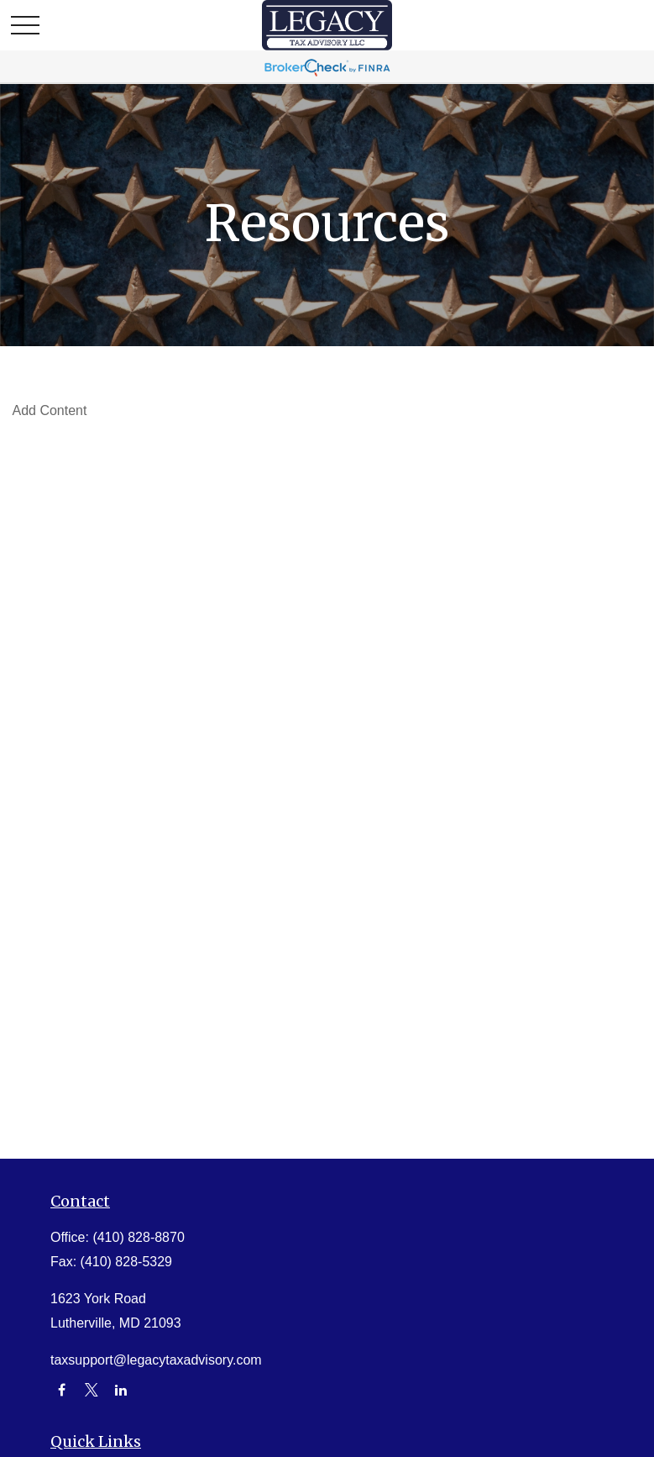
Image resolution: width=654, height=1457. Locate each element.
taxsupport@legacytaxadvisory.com (156, 1360)
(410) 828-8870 (138, 1237)
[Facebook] (61, 1390)
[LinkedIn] (121, 1390)
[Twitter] (91, 1390)
